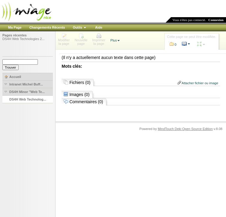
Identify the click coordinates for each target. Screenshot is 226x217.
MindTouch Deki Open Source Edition (185, 129)
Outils (77, 27)
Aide (98, 27)
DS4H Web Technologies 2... (23, 39)
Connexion (216, 20)
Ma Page (15, 27)
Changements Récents (47, 27)
